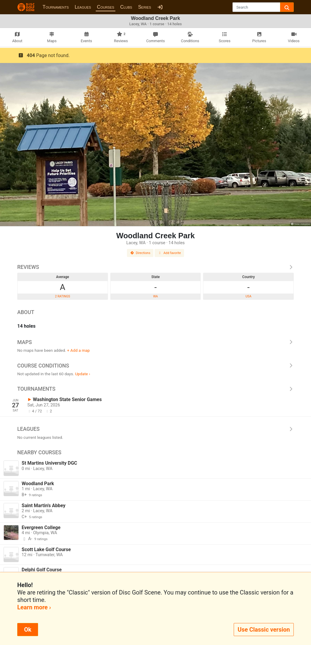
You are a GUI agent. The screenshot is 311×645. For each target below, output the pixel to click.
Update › (82, 373)
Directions (140, 253)
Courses (105, 7)
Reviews (155, 267)
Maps (155, 342)
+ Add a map (78, 350)
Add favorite (169, 253)
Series (144, 7)
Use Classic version (264, 629)
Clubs (126, 7)
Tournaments (56, 7)
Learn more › (34, 607)
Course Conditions (155, 366)
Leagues (83, 7)
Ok (27, 629)
